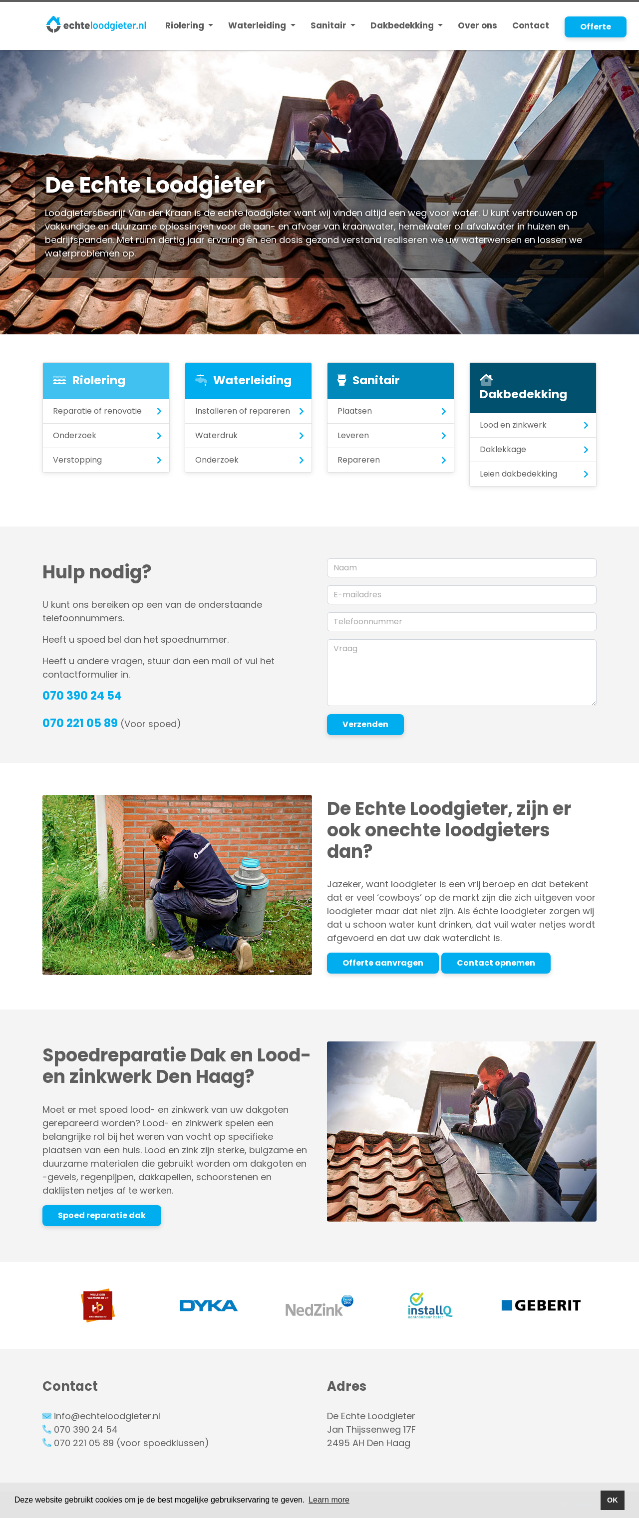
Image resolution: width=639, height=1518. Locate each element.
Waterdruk (216, 435)
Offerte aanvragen (382, 963)
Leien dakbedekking (518, 474)
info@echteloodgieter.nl (107, 1416)
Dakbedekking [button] (403, 25)
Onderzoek (74, 435)
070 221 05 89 (80, 723)
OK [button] (612, 1500)
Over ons (477, 25)
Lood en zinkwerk (513, 425)
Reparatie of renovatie (97, 411)
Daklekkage (503, 449)
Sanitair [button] (329, 25)
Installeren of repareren (242, 411)
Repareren (358, 460)
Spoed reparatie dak (102, 1215)
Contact (530, 25)
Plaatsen (354, 411)
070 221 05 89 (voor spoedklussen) (131, 1443)
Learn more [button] (329, 1500)
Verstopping (77, 460)
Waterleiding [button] (258, 25)
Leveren (353, 435)
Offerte (595, 26)
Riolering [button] (185, 25)
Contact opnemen (496, 963)
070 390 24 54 (82, 696)
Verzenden (365, 724)
